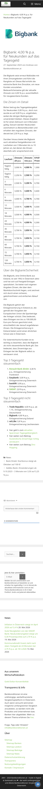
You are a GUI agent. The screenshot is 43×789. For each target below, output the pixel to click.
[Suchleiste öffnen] (24, 4)
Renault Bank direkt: (19, 369)
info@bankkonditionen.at (16, 727)
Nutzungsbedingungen (15, 764)
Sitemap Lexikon (14, 746)
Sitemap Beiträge (14, 750)
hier (31, 717)
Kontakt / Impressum (14, 767)
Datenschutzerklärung (15, 757)
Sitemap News (13, 753)
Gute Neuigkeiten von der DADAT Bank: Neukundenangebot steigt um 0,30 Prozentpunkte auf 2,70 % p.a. (21, 634)
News (8, 457)
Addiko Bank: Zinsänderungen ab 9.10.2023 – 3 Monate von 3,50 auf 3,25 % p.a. (21, 471)
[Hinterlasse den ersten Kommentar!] (21, 508)
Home (6, 14)
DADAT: (12, 389)
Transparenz (10, 760)
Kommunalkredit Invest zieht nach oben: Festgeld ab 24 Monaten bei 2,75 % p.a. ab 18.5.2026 (20, 646)
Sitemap (8, 739)
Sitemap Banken (14, 743)
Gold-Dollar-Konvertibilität (17, 681)
